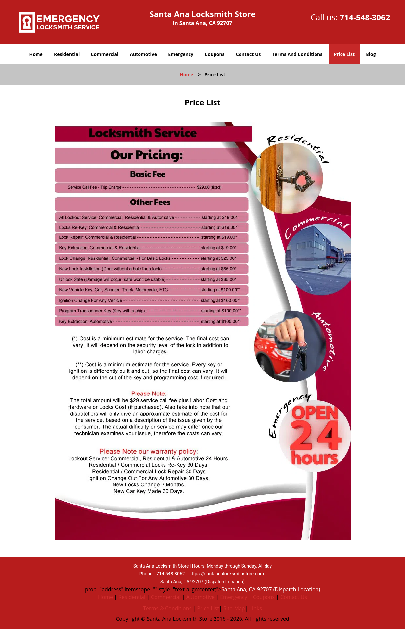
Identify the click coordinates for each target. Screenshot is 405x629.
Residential (67, 54)
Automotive (143, 54)
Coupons (214, 54)
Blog (371, 54)
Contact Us (248, 54)
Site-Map (234, 608)
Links (255, 608)
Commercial (104, 54)
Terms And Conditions (297, 54)
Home (35, 54)
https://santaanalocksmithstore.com (226, 573)
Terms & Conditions (167, 608)
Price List (344, 54)
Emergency (180, 54)
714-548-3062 (365, 17)
